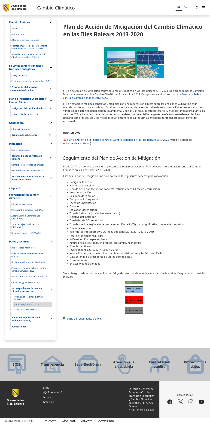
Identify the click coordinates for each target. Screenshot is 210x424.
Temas (47, 397)
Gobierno (48, 402)
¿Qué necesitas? (52, 392)
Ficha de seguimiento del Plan (84, 318)
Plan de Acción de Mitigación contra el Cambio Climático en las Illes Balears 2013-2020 (118, 139)
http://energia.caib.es (141, 409)
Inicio (46, 387)
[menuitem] (203, 8)
